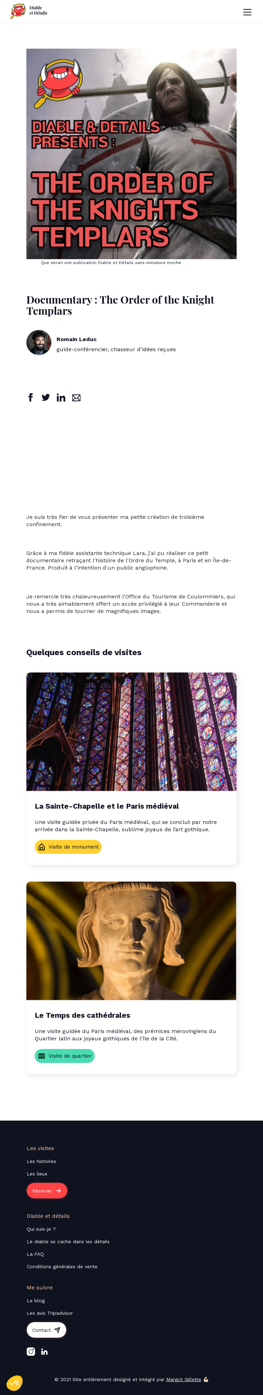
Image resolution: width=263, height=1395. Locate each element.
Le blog (36, 1300)
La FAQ (35, 1254)
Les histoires (41, 1161)
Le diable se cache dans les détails (68, 1241)
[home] (29, 11)
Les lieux (37, 1174)
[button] (247, 11)
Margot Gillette (183, 1379)
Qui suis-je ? (41, 1229)
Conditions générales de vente (62, 1266)
